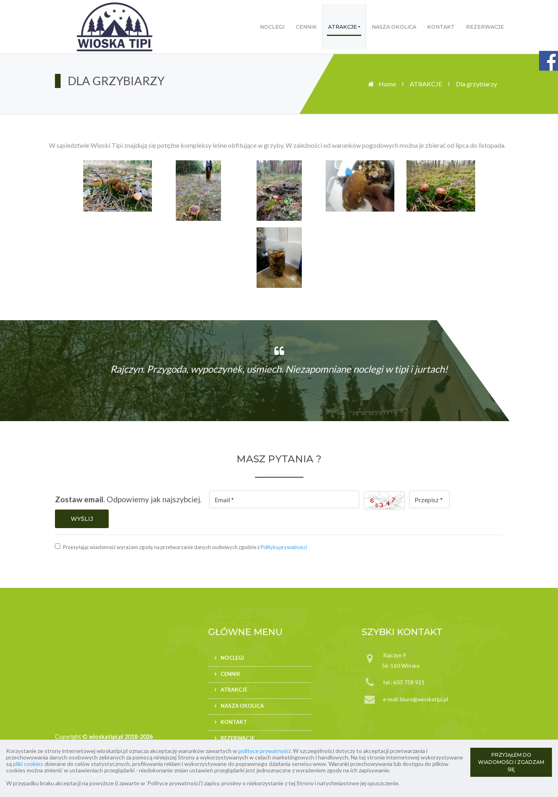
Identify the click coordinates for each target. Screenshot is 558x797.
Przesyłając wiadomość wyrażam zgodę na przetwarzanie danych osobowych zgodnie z (185, 547)
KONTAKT (441, 27)
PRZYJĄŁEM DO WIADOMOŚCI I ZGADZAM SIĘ (511, 762)
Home (387, 84)
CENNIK (306, 27)
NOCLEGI (272, 27)
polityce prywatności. (265, 750)
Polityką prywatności (284, 547)
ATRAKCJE (342, 27)
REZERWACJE (485, 27)
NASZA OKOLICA (394, 27)
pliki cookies (28, 763)
